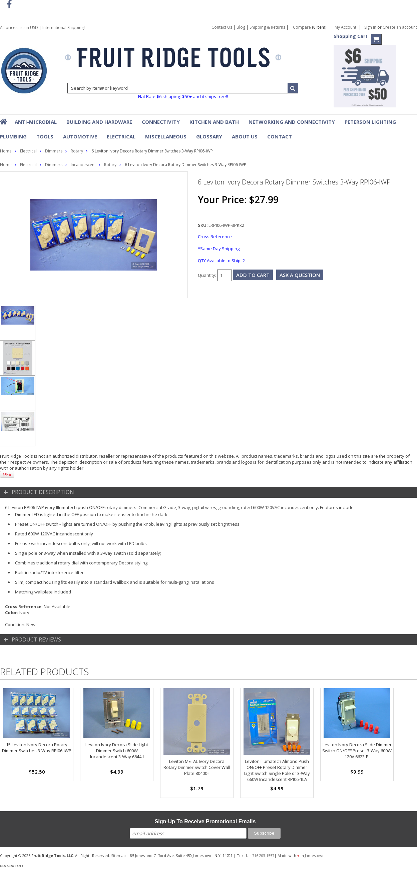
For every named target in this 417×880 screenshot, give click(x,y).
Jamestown (315, 855)
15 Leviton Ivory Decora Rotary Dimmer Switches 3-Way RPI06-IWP (36, 748)
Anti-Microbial (36, 121)
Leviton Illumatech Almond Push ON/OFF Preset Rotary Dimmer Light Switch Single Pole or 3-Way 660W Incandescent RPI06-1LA (277, 770)
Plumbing (13, 136)
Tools (44, 136)
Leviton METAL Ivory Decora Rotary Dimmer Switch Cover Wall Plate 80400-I (196, 767)
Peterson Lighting (370, 121)
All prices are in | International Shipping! (42, 27)
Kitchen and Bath (214, 121)
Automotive (80, 136)
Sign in (370, 27)
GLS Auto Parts (11, 866)
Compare (310, 27)
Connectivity (161, 121)
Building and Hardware (99, 121)
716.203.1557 (263, 855)
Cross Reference (215, 237)
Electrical (121, 136)
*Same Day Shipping (219, 249)
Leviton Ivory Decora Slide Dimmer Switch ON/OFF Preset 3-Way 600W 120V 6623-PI (357, 751)
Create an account (400, 27)
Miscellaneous (165, 136)
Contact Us (222, 27)
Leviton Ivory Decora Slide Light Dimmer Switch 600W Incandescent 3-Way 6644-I (116, 751)
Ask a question (300, 275)
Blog (241, 27)
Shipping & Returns (268, 27)
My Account (345, 27)
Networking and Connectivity (292, 121)
